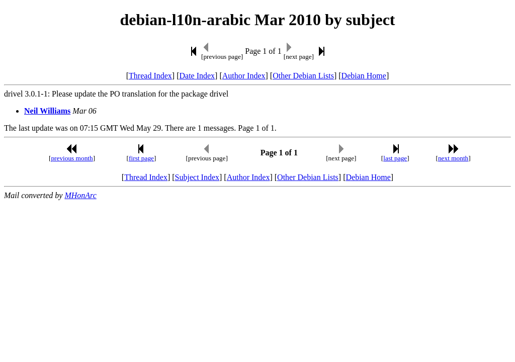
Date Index (197, 75)
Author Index (244, 75)
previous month (72, 158)
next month (453, 158)
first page (141, 158)
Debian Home (363, 75)
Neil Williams (47, 111)
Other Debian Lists (303, 75)
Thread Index (150, 75)
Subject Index (197, 177)
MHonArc (80, 195)
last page (395, 158)
